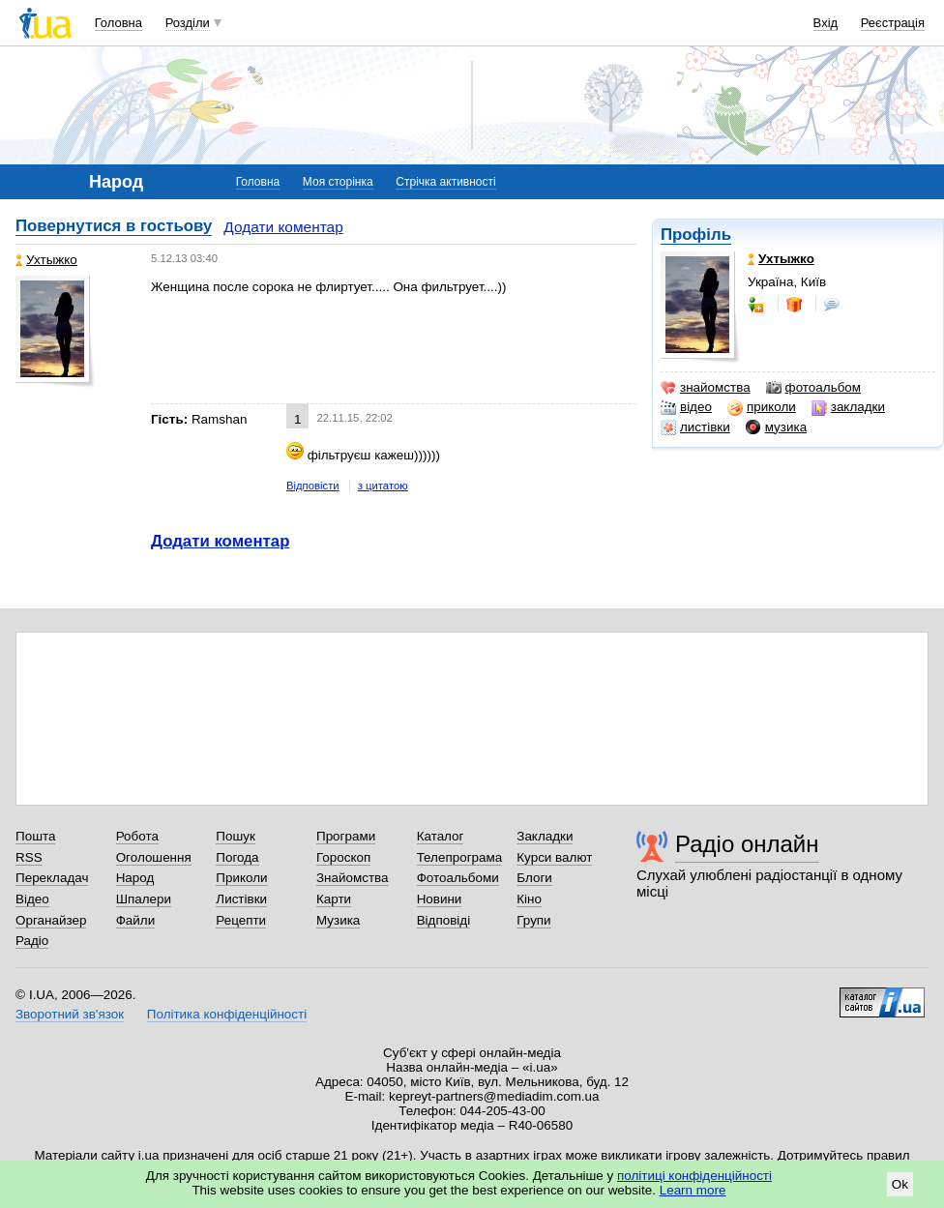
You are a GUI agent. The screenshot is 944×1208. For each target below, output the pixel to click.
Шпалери (143, 899)
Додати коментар (282, 227)
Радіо (31, 940)
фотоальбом (813, 388)
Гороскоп (343, 857)
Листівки (241, 899)
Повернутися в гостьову (113, 226)
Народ (135, 877)
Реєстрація (893, 22)
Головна (118, 22)
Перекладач (51, 877)
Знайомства (352, 877)
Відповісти (312, 485)
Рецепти (241, 920)
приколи (761, 407)
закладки (848, 407)
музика (776, 427)
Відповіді (444, 920)
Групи (533, 920)
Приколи (241, 877)
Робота (137, 836)
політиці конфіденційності (694, 1175)
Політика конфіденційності (227, 1014)
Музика (338, 920)
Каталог (440, 836)
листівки (695, 427)
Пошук (235, 836)
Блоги (534, 877)
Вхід (826, 22)
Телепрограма (460, 857)
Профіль (696, 234)
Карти (333, 899)
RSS (29, 857)
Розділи (187, 22)
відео (686, 407)
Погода (237, 857)
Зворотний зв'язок (69, 1014)
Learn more (693, 1190)
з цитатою (383, 485)
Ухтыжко (46, 259)
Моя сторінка (338, 182)
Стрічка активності (445, 182)
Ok (900, 1184)
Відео (32, 899)
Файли (136, 920)
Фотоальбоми (458, 877)
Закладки (544, 836)
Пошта (35, 836)
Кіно (529, 899)
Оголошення (154, 857)
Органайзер (50, 920)
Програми (345, 836)
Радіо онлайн (747, 844)
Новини (439, 899)
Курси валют (554, 857)
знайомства (706, 388)
